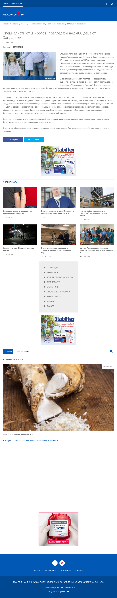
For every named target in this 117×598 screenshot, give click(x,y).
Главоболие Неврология (59, 292)
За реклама (51, 570)
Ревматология (54, 297)
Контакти (66, 570)
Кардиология (53, 282)
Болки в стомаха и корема (60, 277)
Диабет (50, 306)
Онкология (52, 272)
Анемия (50, 301)
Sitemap (79, 570)
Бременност (53, 287)
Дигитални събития (13, 4)
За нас (37, 570)
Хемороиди (52, 268)
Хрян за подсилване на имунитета (18, 434)
